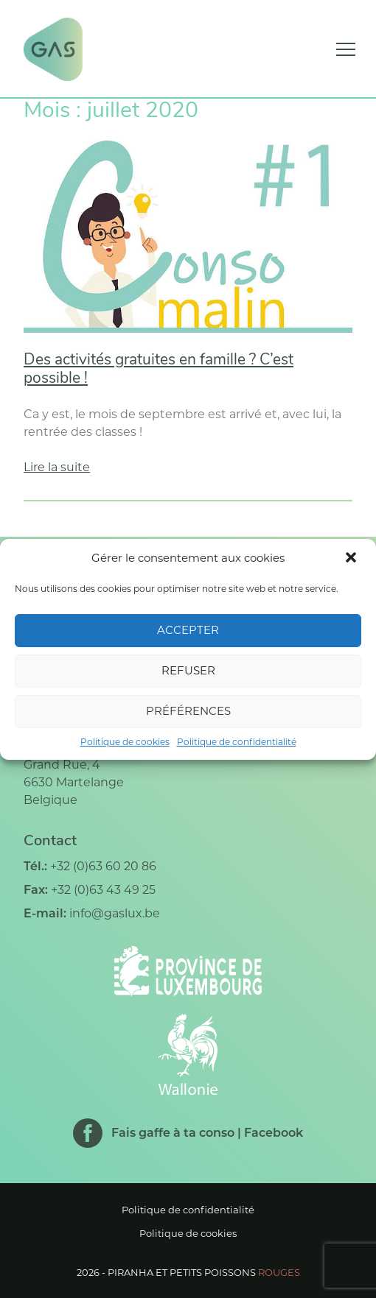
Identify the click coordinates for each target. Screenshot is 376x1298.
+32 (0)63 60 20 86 (103, 866)
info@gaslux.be (114, 913)
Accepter (188, 630)
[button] (352, 559)
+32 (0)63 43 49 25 (103, 890)
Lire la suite (57, 467)
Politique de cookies (125, 741)
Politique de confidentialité (236, 741)
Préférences (188, 711)
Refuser (188, 670)
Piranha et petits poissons (204, 1272)
